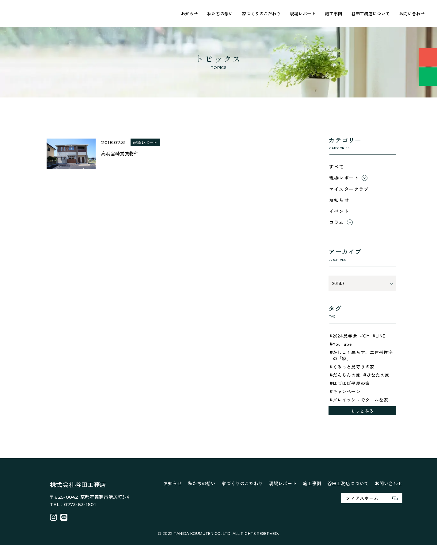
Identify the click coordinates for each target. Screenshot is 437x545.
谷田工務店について (370, 13)
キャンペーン (347, 391)
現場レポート (303, 13)
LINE (381, 336)
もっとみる (362, 411)
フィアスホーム (372, 498)
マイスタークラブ (349, 189)
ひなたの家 (378, 375)
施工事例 (333, 13)
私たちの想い (220, 13)
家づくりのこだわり (261, 13)
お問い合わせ (412, 13)
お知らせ (189, 13)
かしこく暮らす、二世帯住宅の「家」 (363, 355)
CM (366, 336)
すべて (336, 166)
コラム (336, 222)
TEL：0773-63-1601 (73, 504)
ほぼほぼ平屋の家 (351, 383)
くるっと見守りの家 (353, 367)
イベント (339, 211)
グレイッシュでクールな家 (360, 400)
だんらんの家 (347, 375)
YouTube (342, 344)
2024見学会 (345, 336)
